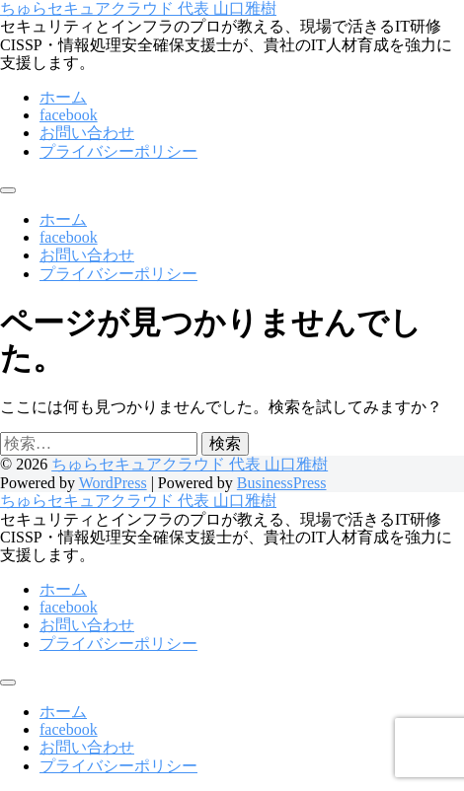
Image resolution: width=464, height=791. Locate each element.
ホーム (63, 97)
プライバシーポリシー (118, 151)
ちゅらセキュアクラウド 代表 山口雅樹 (138, 8)
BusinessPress (282, 482)
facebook (68, 115)
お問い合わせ (86, 132)
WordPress (113, 482)
